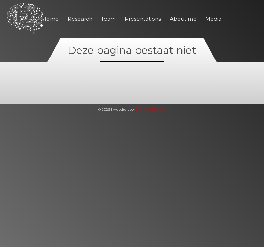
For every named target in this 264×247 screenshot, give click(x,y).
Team (108, 18)
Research (80, 18)
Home (50, 18)
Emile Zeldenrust (151, 109)
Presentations (143, 18)
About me (183, 18)
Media (213, 18)
